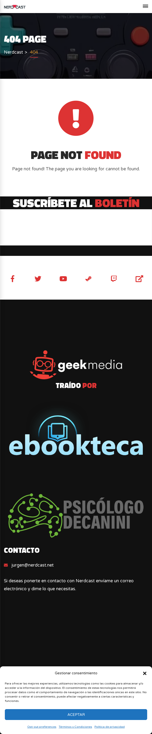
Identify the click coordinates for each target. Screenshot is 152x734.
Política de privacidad (109, 726)
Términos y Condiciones (75, 726)
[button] (144, 673)
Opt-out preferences (41, 726)
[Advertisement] (76, 654)
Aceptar (76, 714)
